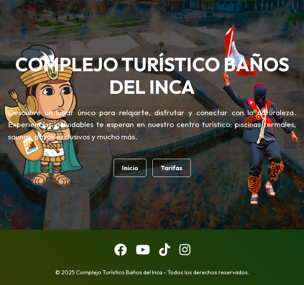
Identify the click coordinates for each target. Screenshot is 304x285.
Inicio (130, 168)
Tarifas (171, 168)
